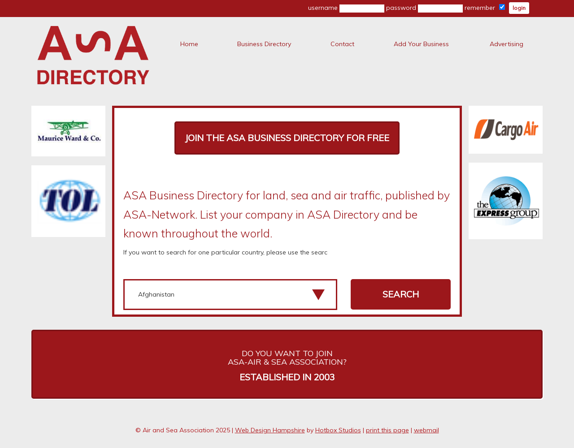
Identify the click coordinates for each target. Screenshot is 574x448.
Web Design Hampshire (270, 430)
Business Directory (264, 44)
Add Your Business (421, 44)
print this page (387, 430)
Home (189, 44)
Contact (342, 44)
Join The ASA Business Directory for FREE (287, 137)
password (424, 8)
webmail (426, 430)
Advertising (506, 44)
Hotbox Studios (338, 430)
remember (485, 8)
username (346, 8)
